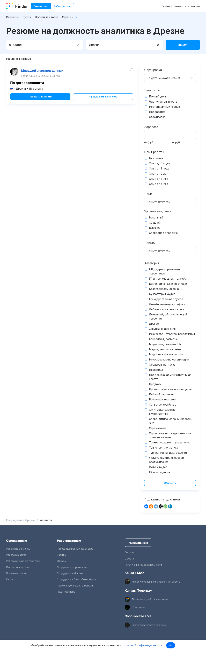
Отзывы (61, 561)
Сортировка (153, 70)
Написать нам (138, 542)
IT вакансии (138, 607)
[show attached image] (16, 73)
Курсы (27, 17)
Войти (166, 6)
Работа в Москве (16, 554)
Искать (183, 45)
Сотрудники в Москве (70, 573)
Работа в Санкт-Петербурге (23, 561)
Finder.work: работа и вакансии (150, 599)
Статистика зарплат (18, 567)
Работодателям (69, 540)
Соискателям (16, 540)
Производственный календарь (75, 548)
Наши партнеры (66, 591)
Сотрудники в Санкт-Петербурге (76, 579)
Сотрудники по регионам (72, 567)
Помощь (129, 552)
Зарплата (151, 127)
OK (170, 645)
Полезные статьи (46, 17)
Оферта (129, 558)
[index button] (17, 6)
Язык (148, 194)
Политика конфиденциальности (143, 564)
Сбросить (170, 483)
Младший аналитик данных (44, 72)
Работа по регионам (18, 548)
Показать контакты (41, 99)
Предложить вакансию (102, 99)
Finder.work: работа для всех (149, 625)
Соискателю (41, 6)
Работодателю (62, 6)
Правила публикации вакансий (75, 585)
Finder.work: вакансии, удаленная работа (156, 581)
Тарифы (61, 554)
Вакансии (12, 17)
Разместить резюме (186, 6)
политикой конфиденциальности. (142, 645)
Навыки (150, 243)
